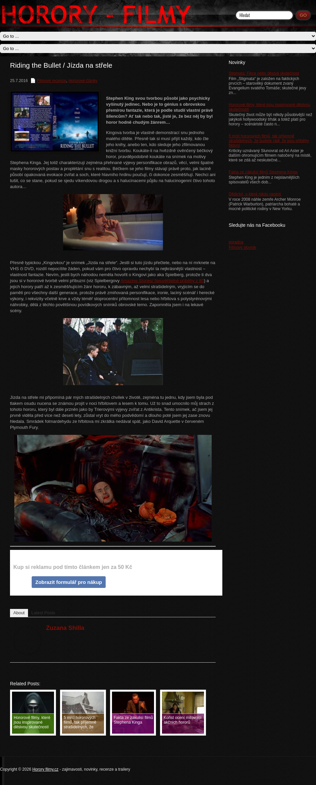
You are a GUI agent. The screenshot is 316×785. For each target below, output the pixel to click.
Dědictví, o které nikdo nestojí (255, 194)
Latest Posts (43, 612)
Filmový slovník (242, 247)
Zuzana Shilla (65, 628)
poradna (236, 242)
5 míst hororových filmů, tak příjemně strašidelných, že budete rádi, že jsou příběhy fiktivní (269, 141)
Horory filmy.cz (45, 769)
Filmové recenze (51, 80)
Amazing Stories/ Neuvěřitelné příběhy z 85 (162, 280)
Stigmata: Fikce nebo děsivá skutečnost (264, 73)
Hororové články (82, 80)
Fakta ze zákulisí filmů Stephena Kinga (263, 172)
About (19, 612)
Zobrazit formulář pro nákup (68, 582)
